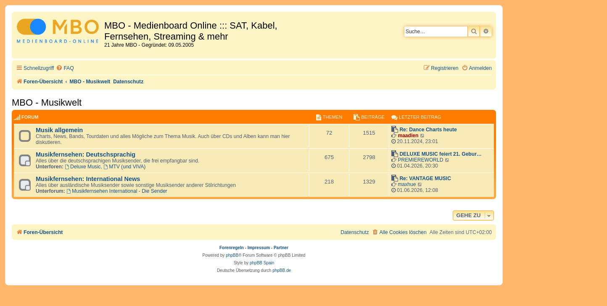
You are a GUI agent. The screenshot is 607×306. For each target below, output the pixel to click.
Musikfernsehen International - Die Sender (116, 191)
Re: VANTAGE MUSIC (425, 178)
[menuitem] (65, 68)
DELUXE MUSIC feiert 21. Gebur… (440, 154)
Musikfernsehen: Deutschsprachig (85, 154)
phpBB (232, 255)
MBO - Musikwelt (47, 102)
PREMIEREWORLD (420, 160)
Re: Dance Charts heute (428, 130)
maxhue (407, 184)
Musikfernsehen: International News (88, 179)
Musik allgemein (59, 130)
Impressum (259, 247)
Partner (281, 247)
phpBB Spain (262, 263)
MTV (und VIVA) (124, 167)
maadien (408, 135)
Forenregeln (231, 247)
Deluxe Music (82, 167)
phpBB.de (281, 270)
